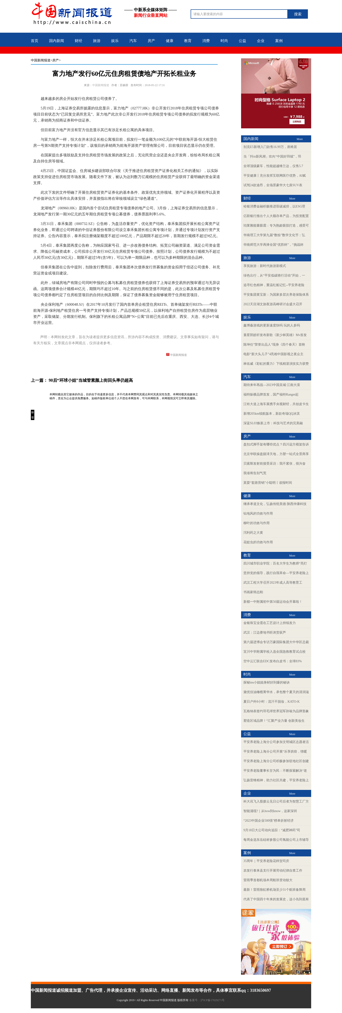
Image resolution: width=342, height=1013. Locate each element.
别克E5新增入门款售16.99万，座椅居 (270, 147)
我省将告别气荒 (254, 473)
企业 (260, 41)
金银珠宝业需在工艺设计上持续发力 (269, 623)
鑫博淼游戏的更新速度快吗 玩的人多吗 (271, 325)
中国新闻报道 (40, 60)
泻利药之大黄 (253, 532)
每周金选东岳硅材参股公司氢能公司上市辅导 (276, 839)
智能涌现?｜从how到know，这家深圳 (270, 811)
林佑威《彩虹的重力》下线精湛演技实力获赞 (276, 363)
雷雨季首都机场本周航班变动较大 (267, 880)
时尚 (224, 41)
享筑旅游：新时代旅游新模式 (264, 266)
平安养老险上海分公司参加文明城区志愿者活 (276, 742)
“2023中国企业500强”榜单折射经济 (268, 820)
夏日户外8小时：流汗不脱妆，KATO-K (271, 701)
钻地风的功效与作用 (258, 513)
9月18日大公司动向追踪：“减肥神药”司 (271, 830)
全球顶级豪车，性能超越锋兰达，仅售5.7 (273, 166)
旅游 (96, 41)
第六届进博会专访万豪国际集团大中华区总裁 (276, 642)
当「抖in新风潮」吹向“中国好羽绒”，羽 (272, 156)
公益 (242, 41)
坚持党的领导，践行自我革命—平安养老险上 (276, 573)
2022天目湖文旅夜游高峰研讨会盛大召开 (272, 304)
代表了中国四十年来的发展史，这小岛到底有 (276, 899)
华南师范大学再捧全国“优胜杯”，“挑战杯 (273, 244)
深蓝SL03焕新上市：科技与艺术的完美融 (273, 423)
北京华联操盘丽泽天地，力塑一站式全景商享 (276, 454)
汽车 (133, 41)
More (300, 139)
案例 (279, 41)
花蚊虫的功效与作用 (258, 542)
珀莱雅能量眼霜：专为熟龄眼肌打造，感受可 (276, 225)
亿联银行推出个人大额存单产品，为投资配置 (276, 216)
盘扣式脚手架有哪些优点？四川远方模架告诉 (276, 444)
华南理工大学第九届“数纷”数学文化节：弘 (274, 235)
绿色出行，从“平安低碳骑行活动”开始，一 (274, 275)
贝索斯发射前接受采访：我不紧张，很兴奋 (274, 463)
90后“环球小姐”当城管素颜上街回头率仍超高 (91, 380)
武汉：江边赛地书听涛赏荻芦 (264, 632)
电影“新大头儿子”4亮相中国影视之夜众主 (273, 354)
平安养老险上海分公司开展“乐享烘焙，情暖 (275, 751)
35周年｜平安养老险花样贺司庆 (266, 861)
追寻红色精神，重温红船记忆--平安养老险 (273, 285)
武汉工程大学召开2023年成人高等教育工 (272, 582)
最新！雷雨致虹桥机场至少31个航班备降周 (274, 889)
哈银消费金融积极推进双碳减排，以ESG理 (274, 206)
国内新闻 (56, 41)
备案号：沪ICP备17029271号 (207, 1000)
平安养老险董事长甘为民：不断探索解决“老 (275, 770)
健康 (169, 41)
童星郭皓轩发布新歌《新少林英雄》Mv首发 (275, 335)
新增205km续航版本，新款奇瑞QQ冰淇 (271, 413)
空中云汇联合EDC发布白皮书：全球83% (272, 661)
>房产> (55, 60)
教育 (188, 41)
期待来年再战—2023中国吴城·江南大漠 (271, 385)
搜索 (298, 14)
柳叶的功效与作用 (256, 523)
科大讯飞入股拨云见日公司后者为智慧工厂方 (276, 801)
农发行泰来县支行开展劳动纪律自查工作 (272, 870)
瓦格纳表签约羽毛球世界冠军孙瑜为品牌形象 (276, 711)
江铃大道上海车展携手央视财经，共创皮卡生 (276, 404)
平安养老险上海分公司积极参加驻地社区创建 (276, 761)
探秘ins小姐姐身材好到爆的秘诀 (266, 682)
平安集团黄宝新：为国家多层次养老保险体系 (276, 294)
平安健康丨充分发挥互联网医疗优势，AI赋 (274, 175)
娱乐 (115, 41)
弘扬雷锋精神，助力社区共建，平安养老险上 (276, 780)
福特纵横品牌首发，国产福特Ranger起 (271, 394)
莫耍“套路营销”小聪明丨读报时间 (267, 482)
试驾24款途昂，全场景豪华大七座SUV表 (272, 185)
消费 (206, 41)
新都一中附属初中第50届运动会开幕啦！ (272, 601)
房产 (151, 41)
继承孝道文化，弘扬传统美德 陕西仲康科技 (274, 504)
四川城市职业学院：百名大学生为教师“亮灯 (275, 563)
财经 (78, 41)
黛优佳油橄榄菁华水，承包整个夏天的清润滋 (276, 692)
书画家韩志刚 (253, 592)
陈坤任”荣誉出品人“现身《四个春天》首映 (274, 344)
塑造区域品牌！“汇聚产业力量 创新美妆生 (274, 720)
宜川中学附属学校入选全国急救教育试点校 (274, 651)
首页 (34, 41)
